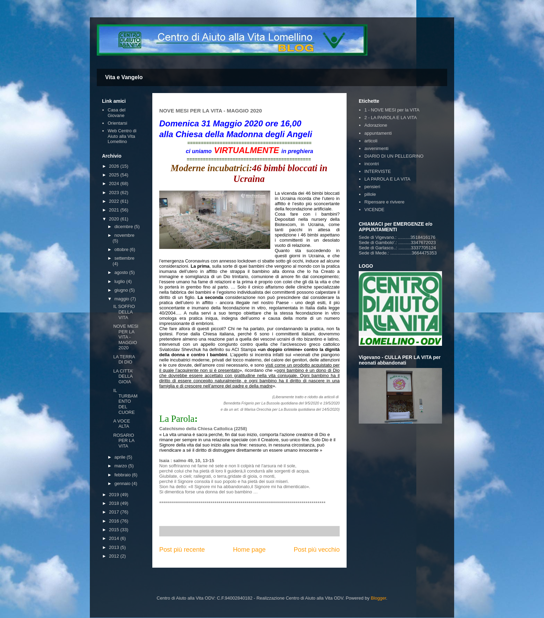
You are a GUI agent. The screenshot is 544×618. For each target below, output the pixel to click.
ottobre (122, 249)
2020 (114, 219)
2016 (114, 521)
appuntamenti (378, 133)
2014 (114, 538)
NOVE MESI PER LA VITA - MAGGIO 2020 (125, 337)
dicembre (124, 226)
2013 (114, 547)
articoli (370, 140)
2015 (114, 529)
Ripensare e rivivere (384, 201)
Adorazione (375, 125)
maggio (122, 298)
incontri (371, 163)
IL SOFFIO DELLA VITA (124, 312)
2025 (114, 174)
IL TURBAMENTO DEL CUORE (125, 401)
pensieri (372, 186)
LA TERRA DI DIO (124, 359)
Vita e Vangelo (124, 77)
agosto (121, 272)
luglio (120, 281)
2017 (114, 512)
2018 (114, 503)
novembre (124, 235)
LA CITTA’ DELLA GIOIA (123, 376)
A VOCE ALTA (121, 423)
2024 (114, 183)
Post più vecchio (317, 549)
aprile (120, 457)
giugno (121, 290)
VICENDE (374, 209)
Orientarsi (117, 123)
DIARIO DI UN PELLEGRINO (393, 156)
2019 (114, 494)
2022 (114, 201)
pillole (370, 194)
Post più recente (182, 549)
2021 (114, 209)
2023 (114, 192)
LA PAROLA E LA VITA (387, 179)
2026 (114, 166)
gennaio (123, 483)
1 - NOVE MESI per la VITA (391, 109)
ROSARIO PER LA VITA (123, 441)
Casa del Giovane (116, 112)
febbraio (123, 474)
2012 (114, 556)
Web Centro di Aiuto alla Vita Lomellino (122, 136)
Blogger (378, 598)
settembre (124, 258)
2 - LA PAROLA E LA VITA (390, 117)
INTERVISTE (377, 171)
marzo (121, 465)
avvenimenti (376, 148)
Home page (249, 549)
